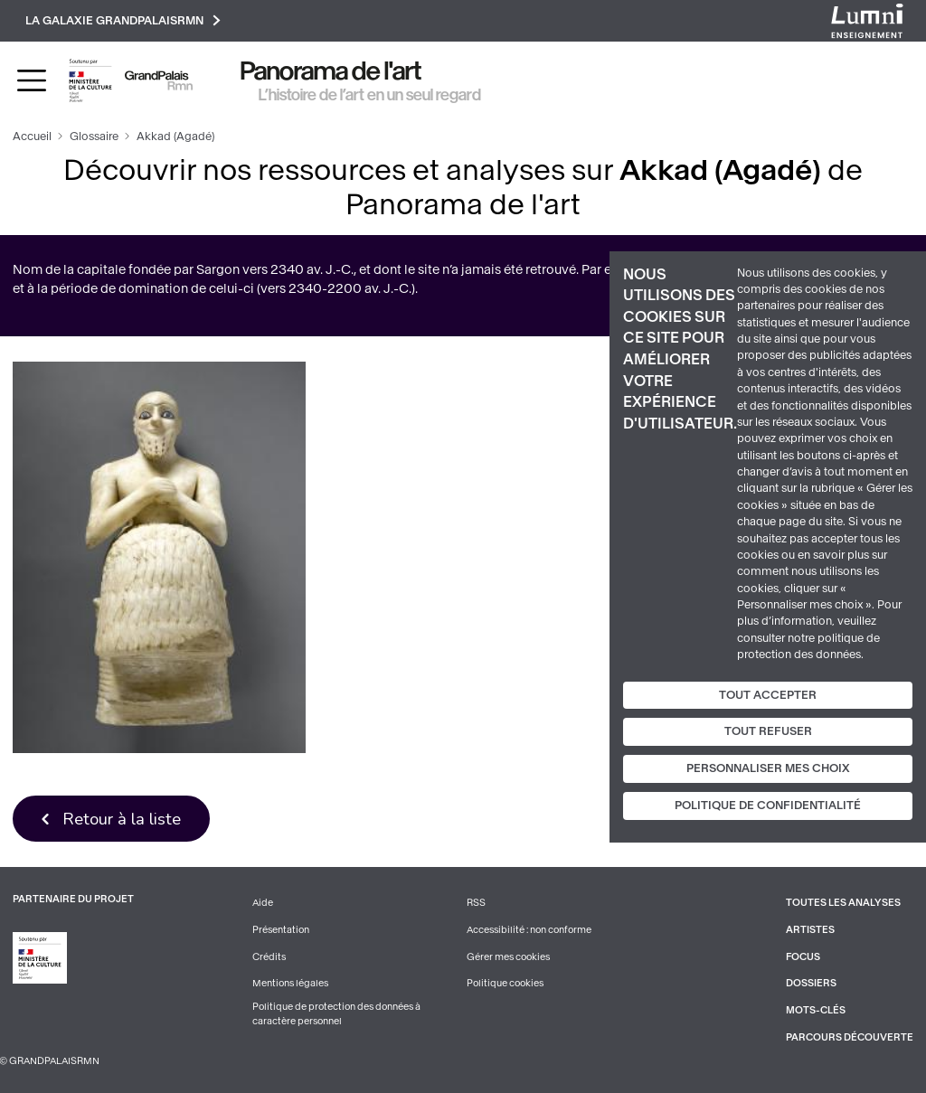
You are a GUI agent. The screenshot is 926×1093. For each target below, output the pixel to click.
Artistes (810, 930)
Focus (803, 957)
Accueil (32, 136)
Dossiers (811, 983)
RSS (476, 903)
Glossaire (94, 136)
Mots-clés (816, 1010)
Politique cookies (505, 983)
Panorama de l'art (331, 71)
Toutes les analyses (843, 903)
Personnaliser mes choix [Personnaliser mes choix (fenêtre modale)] (768, 768)
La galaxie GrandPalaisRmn (123, 20)
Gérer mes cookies (508, 957)
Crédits (269, 957)
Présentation (280, 930)
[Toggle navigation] (32, 80)
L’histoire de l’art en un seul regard (370, 95)
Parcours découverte (849, 1037)
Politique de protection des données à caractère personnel (336, 1014)
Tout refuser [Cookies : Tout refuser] (768, 731)
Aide (262, 903)
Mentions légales (290, 983)
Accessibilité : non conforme (529, 930)
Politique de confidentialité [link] (768, 805)
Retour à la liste (121, 818)
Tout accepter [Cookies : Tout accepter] (768, 694)
